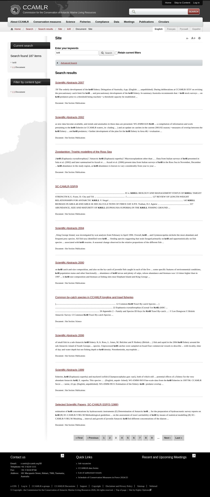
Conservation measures (47, 21)
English (159, 29)
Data (116, 21)
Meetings (129, 21)
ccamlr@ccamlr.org (30, 463)
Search (29, 29)
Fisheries (85, 21)
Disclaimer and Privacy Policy (119, 486)
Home (168, 2)
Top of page (121, 490)
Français (171, 29)
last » (178, 438)
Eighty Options (142, 490)
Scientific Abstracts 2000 (69, 262)
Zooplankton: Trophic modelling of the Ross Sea (83, 151)
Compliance (102, 21)
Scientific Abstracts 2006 (69, 335)
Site (60, 29)
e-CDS (14, 486)
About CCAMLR (20, 21)
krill (69, 29)
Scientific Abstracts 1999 (69, 369)
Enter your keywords (66, 48)
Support (83, 486)
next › (167, 438)
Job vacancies (84, 463)
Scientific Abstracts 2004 (69, 228)
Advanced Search (69, 63)
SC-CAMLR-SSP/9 (66, 186)
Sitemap (141, 486)
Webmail (153, 486)
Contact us (18, 457)
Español (196, 29)
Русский (184, 29)
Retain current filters (129, 52)
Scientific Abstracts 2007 (69, 82)
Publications (146, 21)
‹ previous (93, 438)
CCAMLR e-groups (41, 486)
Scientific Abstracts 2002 (69, 117)
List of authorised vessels (90, 472)
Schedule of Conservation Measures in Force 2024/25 (103, 477)
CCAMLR (35, 7)
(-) (14, 67)
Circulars (164, 21)
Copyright (96, 486)
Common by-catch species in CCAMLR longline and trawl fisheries (94, 297)
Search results (45, 29)
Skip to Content (182, 2)
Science (70, 21)
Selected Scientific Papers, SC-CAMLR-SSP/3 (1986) (87, 404)
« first (79, 438)
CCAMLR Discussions (64, 486)
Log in (196, 2)
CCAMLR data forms (88, 468)
